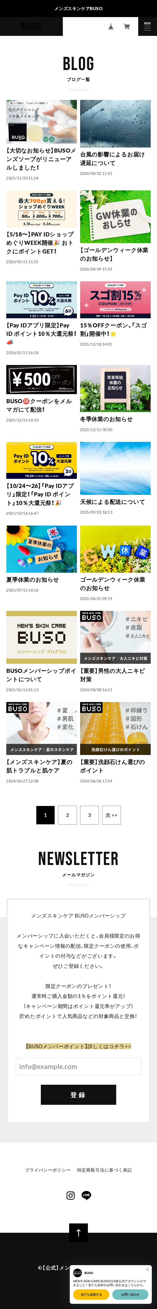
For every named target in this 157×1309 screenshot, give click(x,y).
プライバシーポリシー (48, 1170)
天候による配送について (112, 501)
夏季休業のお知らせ (32, 579)
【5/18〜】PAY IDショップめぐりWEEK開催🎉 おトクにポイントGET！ (40, 243)
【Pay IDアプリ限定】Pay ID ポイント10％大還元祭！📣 (41, 334)
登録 (78, 1095)
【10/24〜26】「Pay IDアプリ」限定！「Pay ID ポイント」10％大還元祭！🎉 (40, 494)
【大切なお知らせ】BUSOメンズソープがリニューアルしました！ (41, 159)
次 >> (111, 815)
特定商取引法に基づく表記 (104, 1170)
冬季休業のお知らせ (106, 419)
